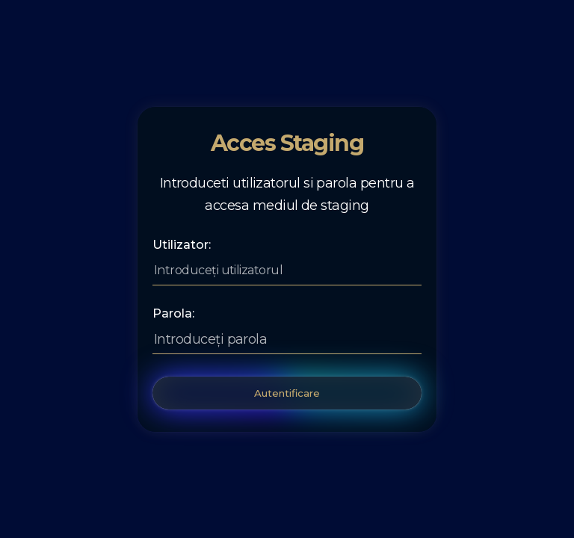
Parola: (173, 314)
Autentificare (287, 393)
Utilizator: (181, 245)
